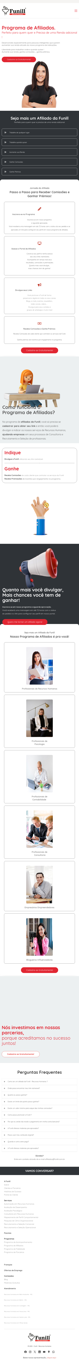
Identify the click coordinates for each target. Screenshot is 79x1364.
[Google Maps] (49, 1352)
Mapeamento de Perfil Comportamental (21, 1217)
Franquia (8, 1265)
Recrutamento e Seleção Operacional (20, 1227)
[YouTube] (44, 1352)
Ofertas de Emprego (13, 1270)
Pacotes (7, 1233)
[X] (35, 1352)
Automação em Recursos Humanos (19, 1204)
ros (22, 1252)
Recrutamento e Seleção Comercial (19, 1224)
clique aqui (51, 1357)
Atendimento (10, 1288)
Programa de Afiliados (13, 1245)
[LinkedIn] (39, 1352)
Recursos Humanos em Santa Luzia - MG (17, 1317)
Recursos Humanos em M (12, 1323)
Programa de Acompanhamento (18, 1242)
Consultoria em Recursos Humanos (19, 1214)
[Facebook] (25, 1352)
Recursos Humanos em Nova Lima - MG (17, 1311)
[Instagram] (30, 1352)
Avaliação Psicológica (13, 1210)
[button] (39, 1081)
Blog (6, 1279)
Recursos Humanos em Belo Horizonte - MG (18, 1294)
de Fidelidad (18, 1249)
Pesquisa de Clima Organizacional (18, 1220)
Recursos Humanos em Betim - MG (15, 1300)
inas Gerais (24, 1323)
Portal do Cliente (11, 1195)
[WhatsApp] (53, 1352)
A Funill (7, 1181)
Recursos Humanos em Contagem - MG (17, 1306)
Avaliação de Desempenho (15, 1207)
